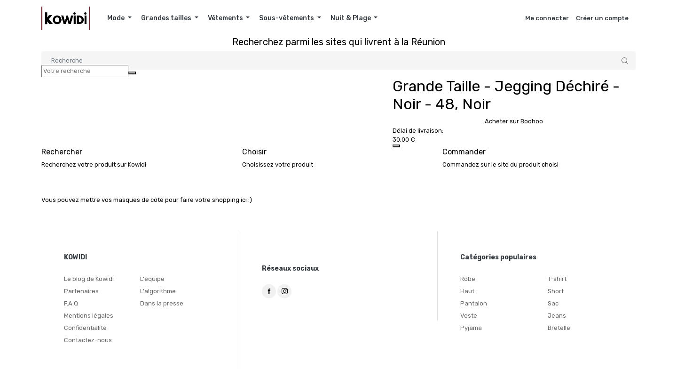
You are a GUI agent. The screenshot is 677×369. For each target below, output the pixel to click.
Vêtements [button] (226, 18)
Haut (467, 291)
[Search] (338, 60)
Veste (468, 315)
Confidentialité (85, 327)
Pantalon (473, 303)
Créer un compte (602, 18)
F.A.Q (71, 303)
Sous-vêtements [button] (287, 18)
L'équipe (152, 278)
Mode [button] (116, 18)
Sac (553, 303)
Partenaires (81, 291)
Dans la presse (161, 303)
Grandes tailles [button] (167, 18)
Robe (467, 278)
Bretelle (559, 327)
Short (556, 291)
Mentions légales (88, 315)
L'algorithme (158, 291)
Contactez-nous (88, 340)
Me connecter (547, 18)
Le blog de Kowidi (89, 278)
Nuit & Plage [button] (351, 18)
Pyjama (471, 327)
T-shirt (557, 278)
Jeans (557, 315)
